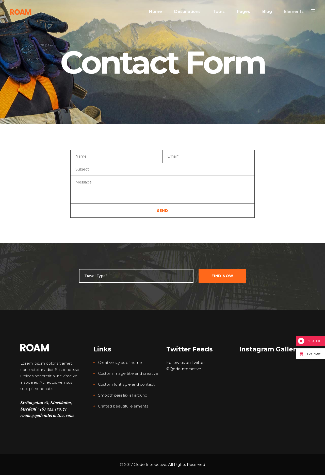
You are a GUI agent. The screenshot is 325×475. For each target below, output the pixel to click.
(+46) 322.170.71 (51, 409)
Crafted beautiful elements (123, 406)
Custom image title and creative (128, 373)
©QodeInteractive (183, 368)
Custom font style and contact (126, 384)
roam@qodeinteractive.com (47, 415)
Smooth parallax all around (122, 395)
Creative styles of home (120, 362)
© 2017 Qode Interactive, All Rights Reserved (162, 464)
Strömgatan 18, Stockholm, (46, 402)
